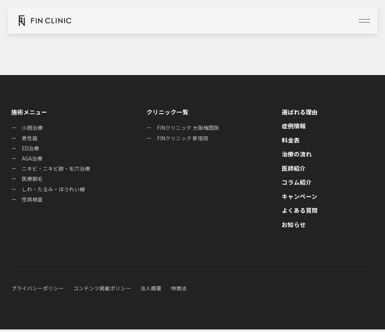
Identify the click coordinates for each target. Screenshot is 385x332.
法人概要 (151, 291)
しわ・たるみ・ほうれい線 (53, 191)
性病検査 (32, 202)
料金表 (291, 141)
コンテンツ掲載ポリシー (102, 291)
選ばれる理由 (300, 112)
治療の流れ (297, 155)
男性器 (30, 139)
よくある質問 (300, 213)
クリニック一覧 (167, 112)
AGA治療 (32, 160)
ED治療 (30, 149)
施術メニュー (29, 112)
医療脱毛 (32, 181)
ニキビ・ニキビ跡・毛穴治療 (56, 170)
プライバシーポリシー (37, 291)
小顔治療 (32, 128)
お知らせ (294, 227)
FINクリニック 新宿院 (182, 139)
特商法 (179, 291)
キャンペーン (299, 198)
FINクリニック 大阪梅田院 (188, 128)
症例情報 (294, 126)
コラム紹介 (297, 184)
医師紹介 (294, 169)
